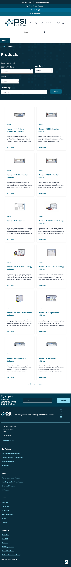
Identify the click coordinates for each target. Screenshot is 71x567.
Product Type (6, 88)
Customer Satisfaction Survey (11, 555)
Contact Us (5, 535)
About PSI (5, 539)
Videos (4, 518)
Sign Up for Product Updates (34, 6)
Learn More (10, 147)
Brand (3, 77)
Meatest (9, 124)
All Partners (5, 465)
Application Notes (7, 514)
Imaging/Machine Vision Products (12, 482)
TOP (66, 562)
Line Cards (39, 66)
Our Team (5, 543)
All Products (5, 490)
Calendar (5, 522)
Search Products (7, 67)
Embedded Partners (8, 461)
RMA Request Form (34, 14)
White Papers (6, 510)
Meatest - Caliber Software (16, 221)
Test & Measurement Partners (11, 453)
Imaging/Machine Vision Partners (12, 457)
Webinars (5, 502)
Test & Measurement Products (11, 478)
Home (3, 46)
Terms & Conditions (8, 551)
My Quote (35, 10)
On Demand (5, 506)
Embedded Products (8, 486)
